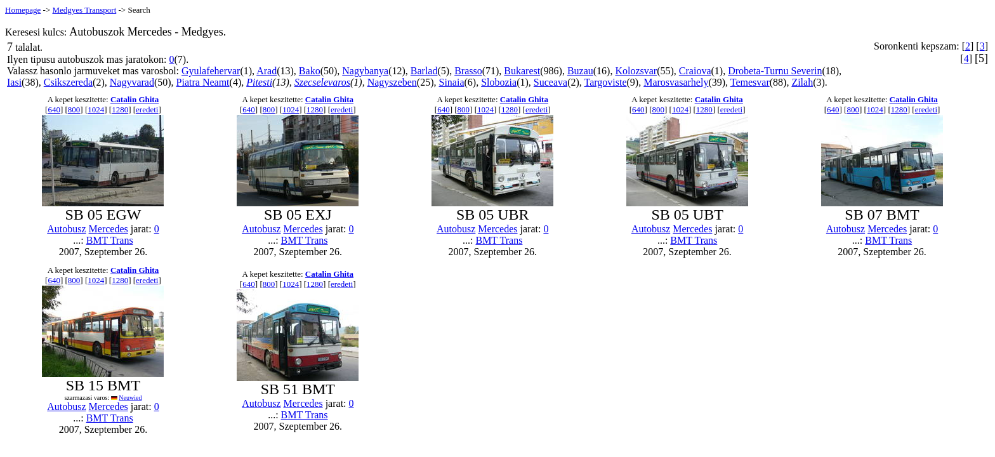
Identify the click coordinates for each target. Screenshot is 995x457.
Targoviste (605, 82)
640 (54, 109)
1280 (120, 109)
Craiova (695, 70)
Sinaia (452, 82)
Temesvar (750, 82)
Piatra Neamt (203, 82)
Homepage (23, 10)
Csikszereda (68, 82)
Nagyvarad (132, 82)
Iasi (14, 82)
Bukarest (522, 70)
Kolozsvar (636, 70)
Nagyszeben (392, 82)
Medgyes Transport (84, 10)
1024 (96, 109)
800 (74, 109)
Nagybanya (365, 70)
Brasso (468, 70)
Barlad (424, 70)
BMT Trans (109, 240)
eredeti (147, 109)
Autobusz (66, 228)
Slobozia (499, 82)
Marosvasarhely (675, 82)
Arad (266, 70)
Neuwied (130, 397)
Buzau (580, 70)
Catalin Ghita (134, 99)
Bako (309, 70)
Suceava (550, 82)
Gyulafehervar (210, 70)
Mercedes (108, 228)
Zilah (802, 82)
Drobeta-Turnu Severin (775, 70)
